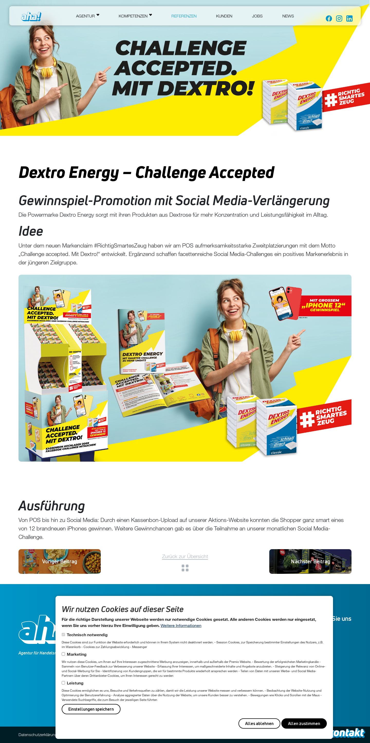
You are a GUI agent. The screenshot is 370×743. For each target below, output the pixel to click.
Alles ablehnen (259, 723)
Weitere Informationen (181, 625)
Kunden (224, 16)
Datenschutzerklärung (37, 734)
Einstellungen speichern (91, 709)
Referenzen (184, 16)
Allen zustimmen (304, 723)
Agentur (85, 16)
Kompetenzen (133, 16)
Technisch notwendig (87, 634)
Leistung (75, 682)
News (288, 16)
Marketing (77, 654)
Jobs (257, 16)
